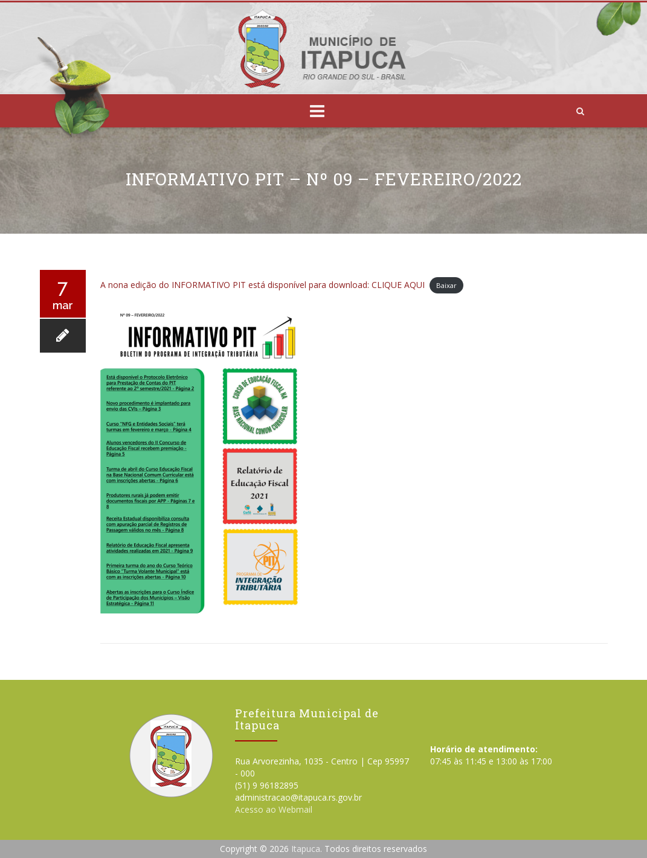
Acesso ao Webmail (273, 809)
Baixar (446, 285)
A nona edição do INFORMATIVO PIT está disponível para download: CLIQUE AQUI (262, 284)
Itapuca (305, 848)
